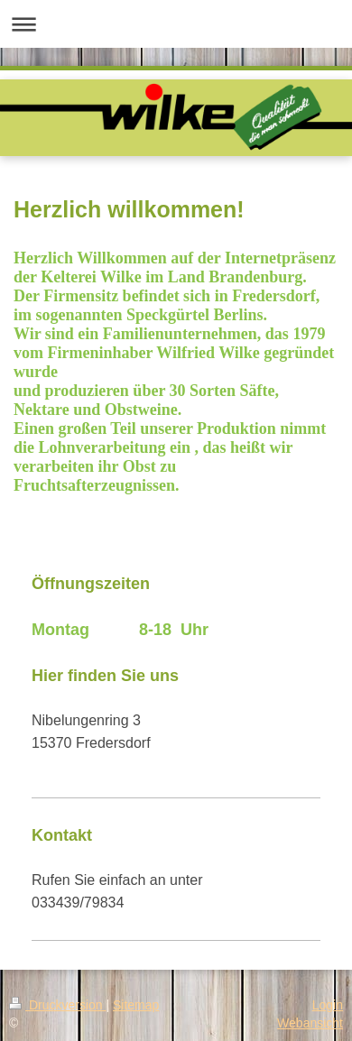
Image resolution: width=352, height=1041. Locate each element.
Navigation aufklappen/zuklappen (176, 24)
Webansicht (310, 1023)
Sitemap (136, 1005)
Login (327, 1005)
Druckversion (57, 1005)
